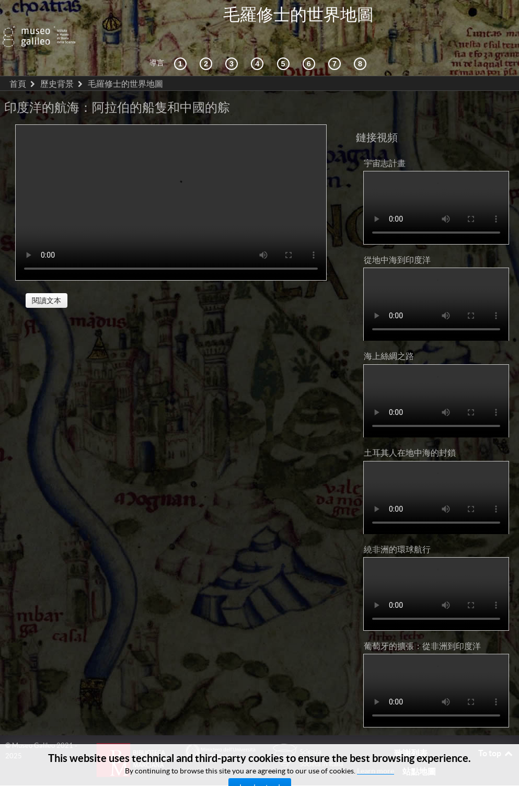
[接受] (259, 40)
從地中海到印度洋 (397, 236)
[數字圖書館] (362, 40)
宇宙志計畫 (385, 139)
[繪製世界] (310, 40)
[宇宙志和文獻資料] (233, 40)
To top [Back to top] (496, 729)
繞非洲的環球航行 (397, 525)
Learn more (375, 771)
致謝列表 (411, 729)
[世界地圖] (285, 40)
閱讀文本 (46, 277)
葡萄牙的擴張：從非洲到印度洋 (422, 622)
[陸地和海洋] (336, 40)
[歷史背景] (182, 40)
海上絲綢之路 (389, 333)
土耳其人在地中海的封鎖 (410, 429)
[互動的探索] (207, 40)
